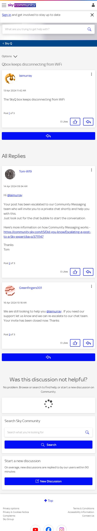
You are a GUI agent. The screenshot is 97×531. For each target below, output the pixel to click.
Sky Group (8, 519)
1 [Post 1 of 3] (9, 113)
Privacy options (11, 508)
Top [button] (50, 500)
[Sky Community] (22, 5)
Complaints (9, 515)
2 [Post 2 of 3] (9, 263)
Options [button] (7, 56)
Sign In (92, 6)
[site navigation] (4, 5)
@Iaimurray (14, 195)
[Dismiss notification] (92, 15)
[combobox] (43, 29)
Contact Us (88, 515)
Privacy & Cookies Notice (16, 512)
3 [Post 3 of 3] (9, 334)
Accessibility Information (81, 512)
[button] (91, 74)
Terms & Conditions (83, 508)
